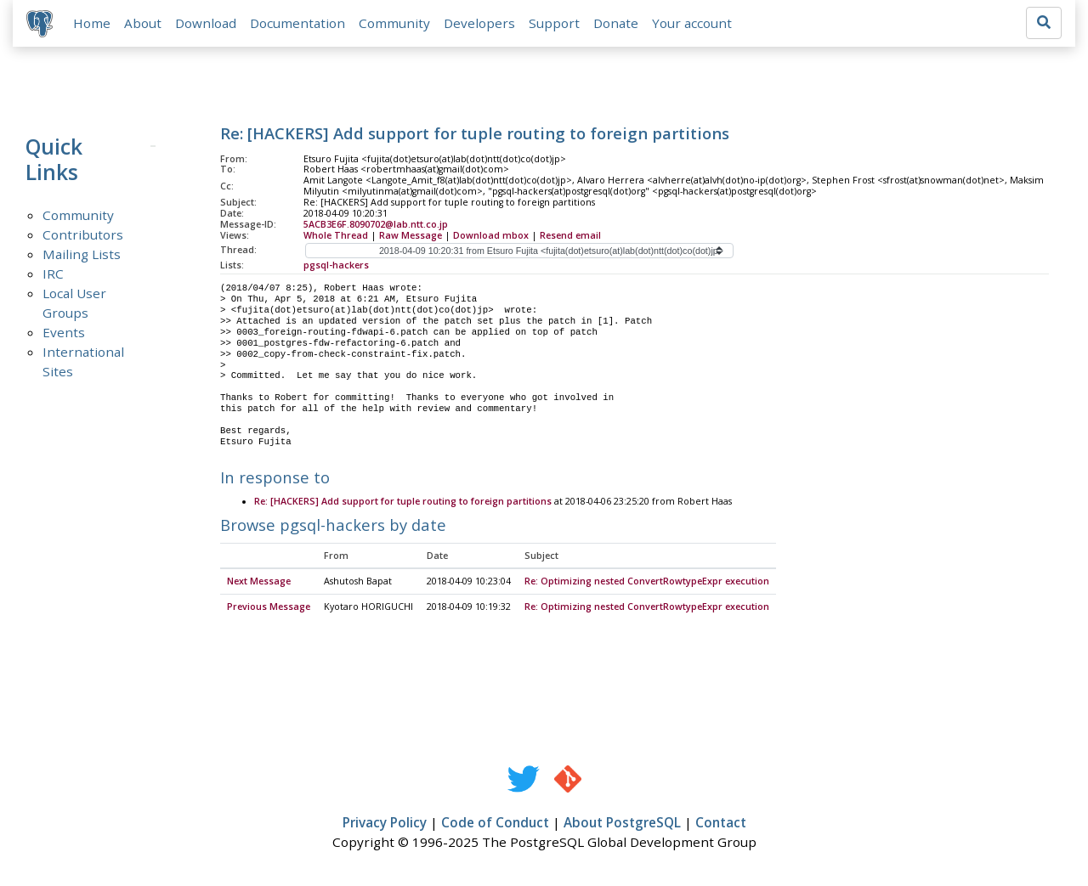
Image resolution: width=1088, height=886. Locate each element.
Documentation (297, 22)
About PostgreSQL (622, 823)
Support (554, 22)
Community (394, 22)
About (143, 22)
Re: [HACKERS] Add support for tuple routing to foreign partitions (403, 502)
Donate (615, 22)
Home (91, 22)
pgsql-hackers (336, 265)
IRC (53, 273)
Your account (692, 22)
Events (63, 332)
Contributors (82, 234)
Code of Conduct (495, 823)
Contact (720, 823)
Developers (479, 22)
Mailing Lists (81, 253)
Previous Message (268, 608)
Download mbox (491, 235)
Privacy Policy (385, 823)
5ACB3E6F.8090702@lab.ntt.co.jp (375, 224)
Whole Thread (335, 235)
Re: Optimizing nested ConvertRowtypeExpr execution (646, 583)
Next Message (259, 583)
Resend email (570, 235)
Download (205, 22)
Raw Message (410, 235)
